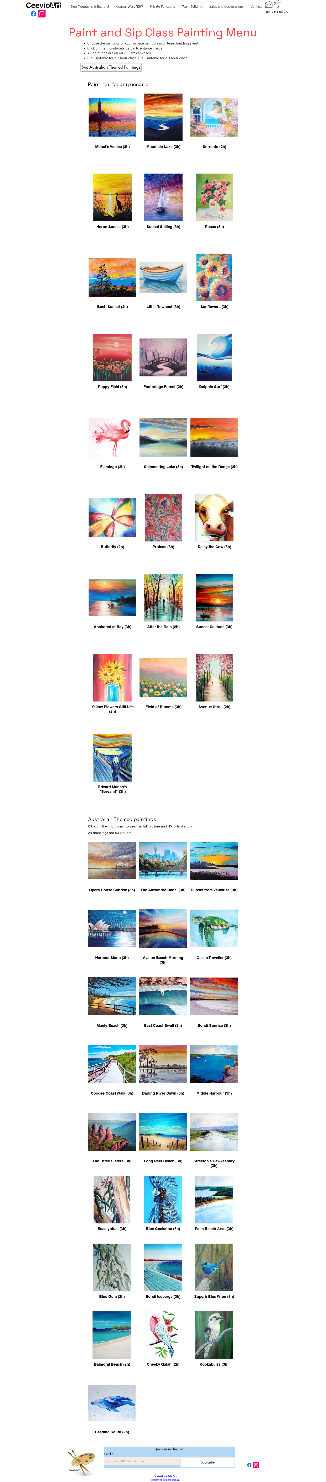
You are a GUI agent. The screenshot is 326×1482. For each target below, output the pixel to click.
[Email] (141, 1461)
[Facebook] (33, 13)
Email (108, 1454)
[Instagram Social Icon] (42, 13)
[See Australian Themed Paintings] (111, 67)
